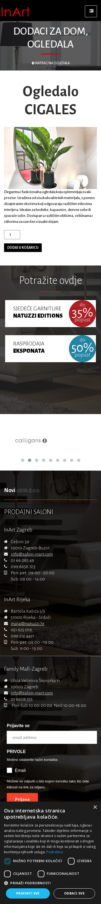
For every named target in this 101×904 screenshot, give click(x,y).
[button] (50, 883)
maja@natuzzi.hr (27, 623)
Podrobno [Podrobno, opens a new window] (54, 852)
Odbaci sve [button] (74, 893)
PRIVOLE (16, 751)
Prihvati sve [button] (28, 893)
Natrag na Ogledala (51, 63)
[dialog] (50, 853)
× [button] (95, 807)
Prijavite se (18, 725)
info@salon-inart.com (32, 554)
